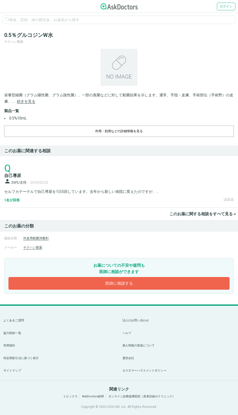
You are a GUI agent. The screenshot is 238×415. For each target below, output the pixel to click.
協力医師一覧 (12, 333)
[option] (119, 67)
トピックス (70, 396)
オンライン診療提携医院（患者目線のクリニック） (141, 396)
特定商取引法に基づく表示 (21, 358)
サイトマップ (12, 370)
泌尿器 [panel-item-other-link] (228, 200)
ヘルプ (126, 333)
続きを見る (26, 101)
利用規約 (9, 345)
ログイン (226, 6)
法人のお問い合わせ (135, 320)
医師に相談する (119, 283)
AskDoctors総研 (93, 396)
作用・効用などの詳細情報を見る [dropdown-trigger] (119, 131)
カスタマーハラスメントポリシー (144, 370)
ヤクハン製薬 (32, 247)
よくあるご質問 (13, 320)
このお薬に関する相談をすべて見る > (202, 214)
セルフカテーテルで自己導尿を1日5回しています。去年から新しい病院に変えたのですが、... (81, 191)
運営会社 (128, 358)
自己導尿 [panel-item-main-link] (12, 175)
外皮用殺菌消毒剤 (36, 238)
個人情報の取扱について (138, 345)
